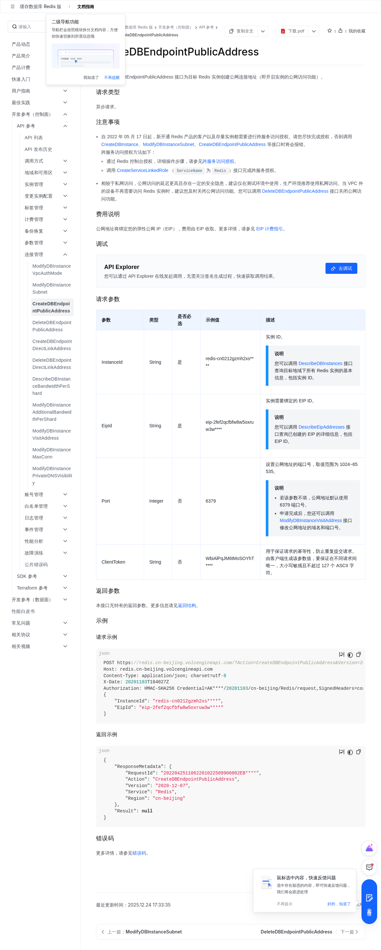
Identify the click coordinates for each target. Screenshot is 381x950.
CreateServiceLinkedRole (142, 170)
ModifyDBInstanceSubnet (168, 144)
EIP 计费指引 (269, 228)
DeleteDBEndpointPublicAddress (295, 191)
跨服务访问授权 (218, 161)
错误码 (139, 853)
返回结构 (187, 605)
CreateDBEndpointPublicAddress (232, 144)
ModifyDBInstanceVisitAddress (311, 520)
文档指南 (85, 6)
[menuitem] (41, 137)
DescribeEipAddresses (322, 427)
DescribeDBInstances (320, 363)
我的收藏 (357, 30)
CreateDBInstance (119, 144)
